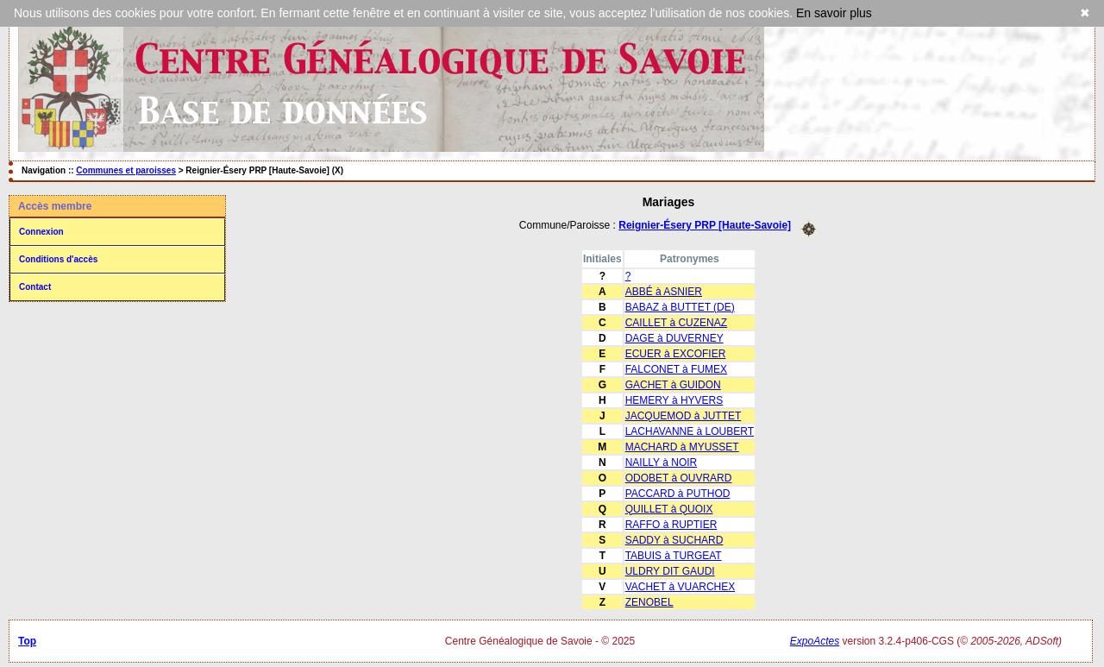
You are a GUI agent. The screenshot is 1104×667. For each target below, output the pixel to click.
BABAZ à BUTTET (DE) (680, 307)
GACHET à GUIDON (673, 385)
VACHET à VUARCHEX (680, 587)
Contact (35, 287)
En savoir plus (834, 13)
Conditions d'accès (58, 259)
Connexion (41, 231)
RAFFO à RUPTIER (671, 525)
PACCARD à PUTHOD (678, 494)
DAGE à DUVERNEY (674, 338)
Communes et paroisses (126, 170)
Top (27, 641)
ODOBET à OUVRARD (678, 478)
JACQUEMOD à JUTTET (683, 416)
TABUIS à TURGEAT (673, 556)
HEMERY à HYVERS (674, 400)
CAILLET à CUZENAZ (676, 323)
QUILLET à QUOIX (669, 509)
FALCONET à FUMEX (676, 369)
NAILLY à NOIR (661, 462)
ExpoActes (814, 641)
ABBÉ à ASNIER (663, 292)
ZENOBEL (649, 602)
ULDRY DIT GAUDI (670, 571)
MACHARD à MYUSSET (682, 447)
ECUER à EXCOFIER (675, 354)
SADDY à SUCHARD (674, 540)
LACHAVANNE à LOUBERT (689, 431)
